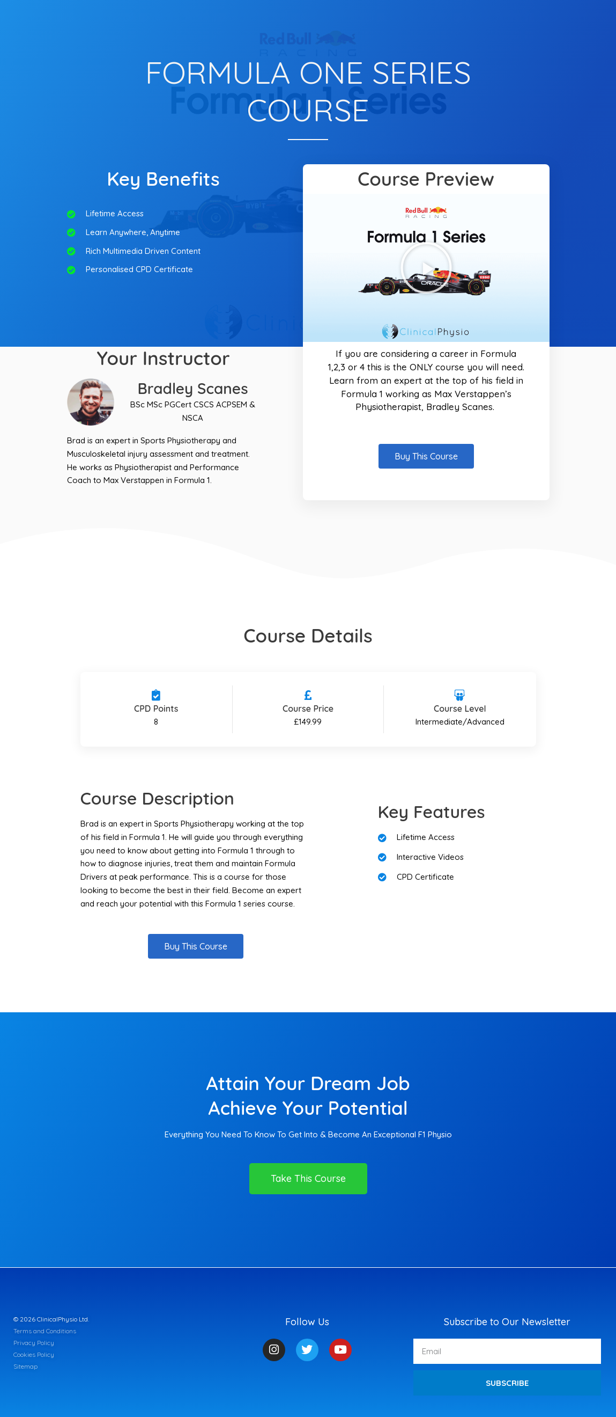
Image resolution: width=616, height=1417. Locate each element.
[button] (426, 268)
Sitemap (25, 1366)
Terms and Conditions (44, 1331)
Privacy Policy (33, 1343)
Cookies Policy (33, 1354)
